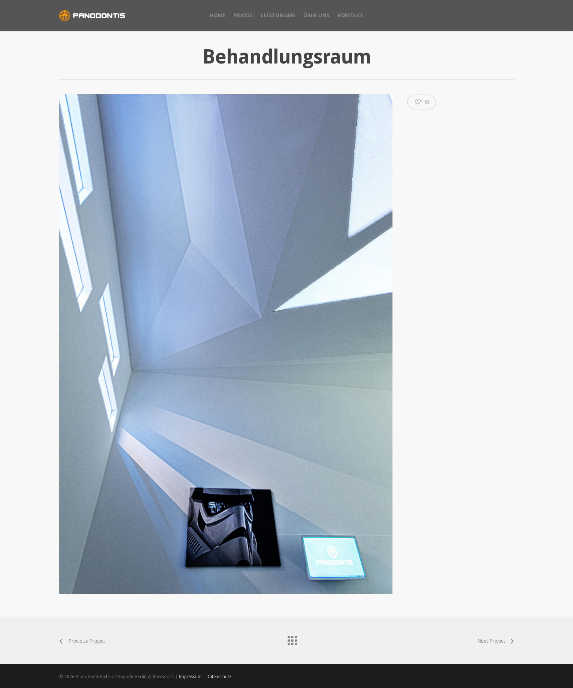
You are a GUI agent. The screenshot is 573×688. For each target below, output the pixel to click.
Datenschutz (218, 676)
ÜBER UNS (316, 15)
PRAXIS (243, 15)
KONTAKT (350, 15)
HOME (217, 15)
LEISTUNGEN (278, 15)
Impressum (190, 676)
